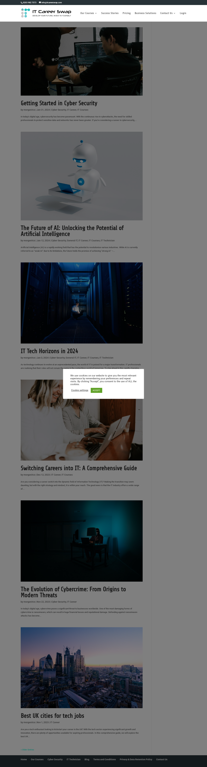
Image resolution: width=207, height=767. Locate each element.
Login (183, 13)
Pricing (127, 13)
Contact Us (166, 13)
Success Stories (110, 13)
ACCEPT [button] (96, 390)
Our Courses (87, 13)
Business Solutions (145, 13)
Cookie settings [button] (79, 390)
